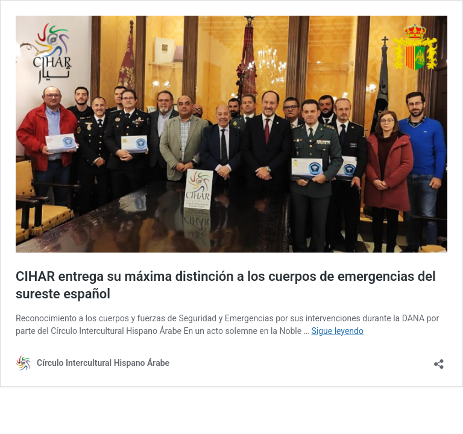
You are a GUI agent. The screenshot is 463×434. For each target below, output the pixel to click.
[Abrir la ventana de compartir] (438, 360)
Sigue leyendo (337, 331)
